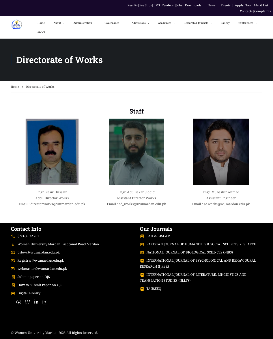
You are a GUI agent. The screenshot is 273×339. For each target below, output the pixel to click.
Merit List (261, 5)
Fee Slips (145, 5)
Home (41, 22)
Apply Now (243, 5)
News (211, 5)
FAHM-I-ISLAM (155, 236)
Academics (166, 23)
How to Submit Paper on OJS (36, 285)
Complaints (262, 11)
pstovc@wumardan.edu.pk (35, 252)
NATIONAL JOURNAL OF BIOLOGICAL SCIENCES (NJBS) (186, 252)
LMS (156, 5)
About (59, 23)
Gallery (225, 22)
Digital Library (25, 293)
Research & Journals (198, 23)
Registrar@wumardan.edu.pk (37, 260)
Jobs (179, 5)
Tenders (168, 5)
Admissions (140, 23)
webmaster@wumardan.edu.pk (39, 268)
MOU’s (41, 31)
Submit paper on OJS (30, 276)
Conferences (247, 23)
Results (132, 5)
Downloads (193, 5)
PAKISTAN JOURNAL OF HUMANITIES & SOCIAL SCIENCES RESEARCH (198, 244)
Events (225, 5)
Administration (84, 23)
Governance (114, 23)
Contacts (246, 11)
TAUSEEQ (150, 288)
